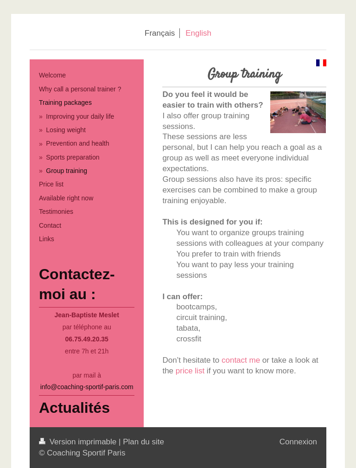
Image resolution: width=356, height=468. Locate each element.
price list (190, 370)
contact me (241, 360)
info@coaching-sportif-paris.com (87, 387)
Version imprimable (79, 441)
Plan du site (143, 441)
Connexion (298, 441)
